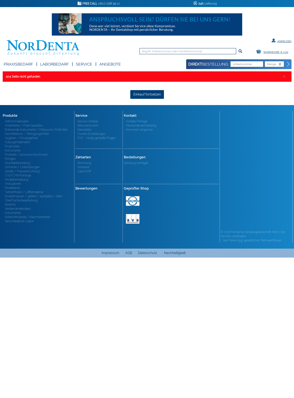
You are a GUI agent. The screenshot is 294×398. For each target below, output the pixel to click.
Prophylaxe (12, 286)
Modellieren (12, 328)
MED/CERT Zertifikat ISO (132, 341)
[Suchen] (240, 51)
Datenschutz (147, 393)
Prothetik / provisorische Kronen (26, 295)
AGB (128, 393)
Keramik (10, 345)
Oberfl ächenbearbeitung (21, 340)
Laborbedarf (54, 64)
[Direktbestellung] (288, 64)
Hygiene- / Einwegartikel (21, 278)
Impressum (110, 393)
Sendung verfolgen (136, 303)
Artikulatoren (13, 324)
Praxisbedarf (18, 64)
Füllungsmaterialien (17, 282)
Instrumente (13, 291)
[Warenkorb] (273, 51)
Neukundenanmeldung (141, 266)
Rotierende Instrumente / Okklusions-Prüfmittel (36, 270)
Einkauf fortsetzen (147, 235)
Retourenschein (87, 266)
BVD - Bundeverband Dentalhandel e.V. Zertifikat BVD (132, 359)
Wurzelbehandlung (17, 303)
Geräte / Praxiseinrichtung (22, 311)
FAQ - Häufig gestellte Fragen (96, 278)
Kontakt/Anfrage (136, 261)
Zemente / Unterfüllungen (22, 307)
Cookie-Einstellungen (91, 274)
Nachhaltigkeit (175, 393)
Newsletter (84, 270)
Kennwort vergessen (139, 270)
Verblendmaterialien (18, 349)
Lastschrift (84, 311)
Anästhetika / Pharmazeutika (23, 266)
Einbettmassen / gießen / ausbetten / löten (34, 336)
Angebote (110, 64)
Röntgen (10, 299)
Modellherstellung (16, 320)
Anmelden (281, 40)
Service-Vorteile (87, 261)
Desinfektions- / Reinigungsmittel (27, 274)
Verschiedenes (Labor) (19, 361)
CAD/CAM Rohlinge (18, 315)
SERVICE (84, 64)
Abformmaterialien (17, 261)
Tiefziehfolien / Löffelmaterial (24, 332)
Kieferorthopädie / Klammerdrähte (27, 357)
